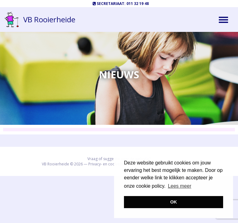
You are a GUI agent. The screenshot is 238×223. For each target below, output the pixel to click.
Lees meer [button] (180, 186)
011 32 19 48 (137, 3)
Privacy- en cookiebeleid (109, 164)
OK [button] (173, 201)
